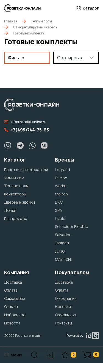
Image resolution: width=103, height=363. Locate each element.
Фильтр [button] (16, 58)
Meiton (61, 194)
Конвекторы (15, 194)
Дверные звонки (19, 202)
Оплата (11, 290)
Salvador (63, 234)
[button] (34, 355)
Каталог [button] (88, 8)
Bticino (61, 177)
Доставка (13, 282)
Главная (11, 21)
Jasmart (62, 242)
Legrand (62, 169)
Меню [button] (13, 355)
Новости (12, 323)
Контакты (63, 323)
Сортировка (70, 58)
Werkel (61, 185)
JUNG (60, 251)
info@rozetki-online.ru (25, 121)
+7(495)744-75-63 (26, 130)
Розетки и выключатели (26, 169)
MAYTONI (63, 259)
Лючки (10, 210)
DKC (59, 202)
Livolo (60, 218)
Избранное (15, 314)
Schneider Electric (71, 226)
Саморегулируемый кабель (35, 27)
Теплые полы (41, 21)
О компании (66, 298)
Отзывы (11, 306)
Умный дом (14, 177)
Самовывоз (14, 298)
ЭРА (58, 210)
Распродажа (15, 218)
